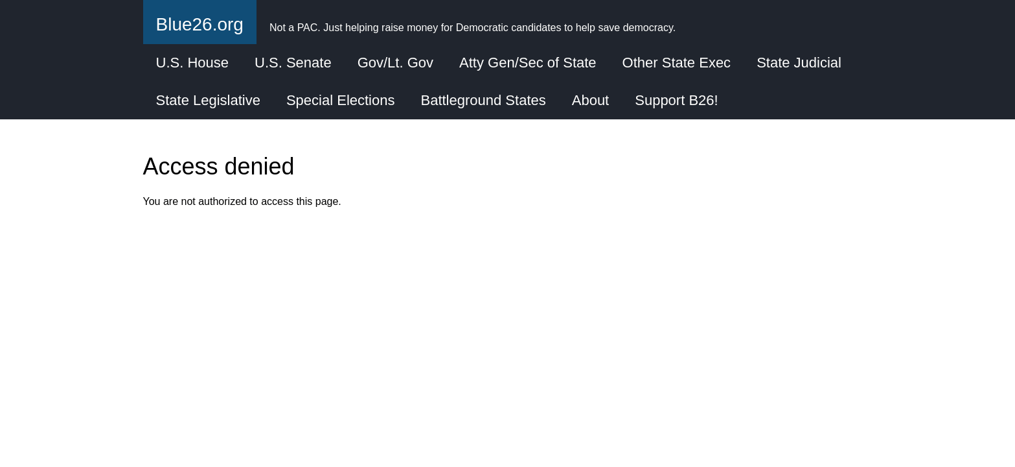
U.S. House (192, 62)
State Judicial (799, 62)
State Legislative (208, 100)
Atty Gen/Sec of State (528, 62)
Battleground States (482, 100)
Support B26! (676, 100)
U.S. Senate (293, 62)
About (591, 100)
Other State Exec (676, 62)
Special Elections (340, 100)
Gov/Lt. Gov (395, 62)
